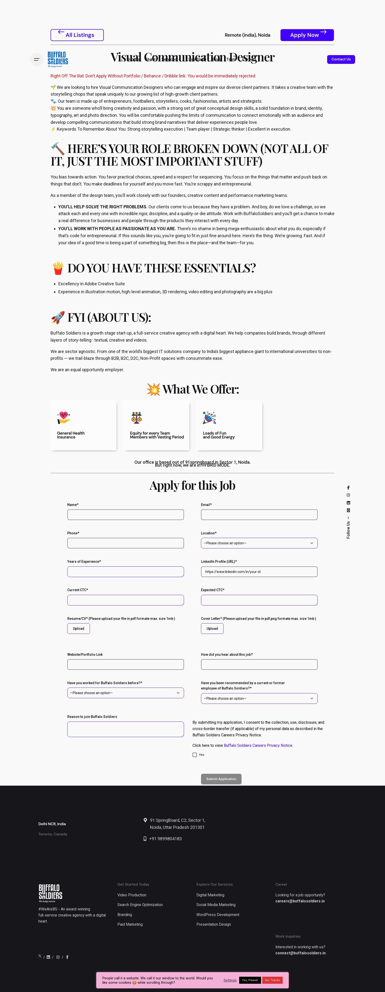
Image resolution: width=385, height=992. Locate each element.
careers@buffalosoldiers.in (300, 901)
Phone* (125, 539)
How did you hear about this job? (259, 661)
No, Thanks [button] (272, 980)
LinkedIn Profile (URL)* (259, 568)
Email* (259, 511)
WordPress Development (217, 915)
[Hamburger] (37, 59)
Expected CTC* (259, 596)
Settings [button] (230, 980)
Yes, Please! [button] (250, 980)
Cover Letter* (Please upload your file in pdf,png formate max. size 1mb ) (259, 625)
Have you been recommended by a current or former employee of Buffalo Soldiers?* (259, 692)
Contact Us (341, 59)
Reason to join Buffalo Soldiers (125, 726)
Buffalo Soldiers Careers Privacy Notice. (258, 745)
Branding (124, 915)
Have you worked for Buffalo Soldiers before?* (125, 689)
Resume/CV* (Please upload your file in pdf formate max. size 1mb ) (125, 625)
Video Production (131, 895)
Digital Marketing (210, 895)
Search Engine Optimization (140, 905)
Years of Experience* (125, 568)
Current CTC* (125, 596)
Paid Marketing (130, 924)
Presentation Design (213, 924)
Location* (259, 539)
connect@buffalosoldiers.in (300, 953)
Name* (125, 511)
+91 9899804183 (165, 838)
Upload (78, 629)
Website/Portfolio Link (125, 661)
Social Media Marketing (216, 905)
